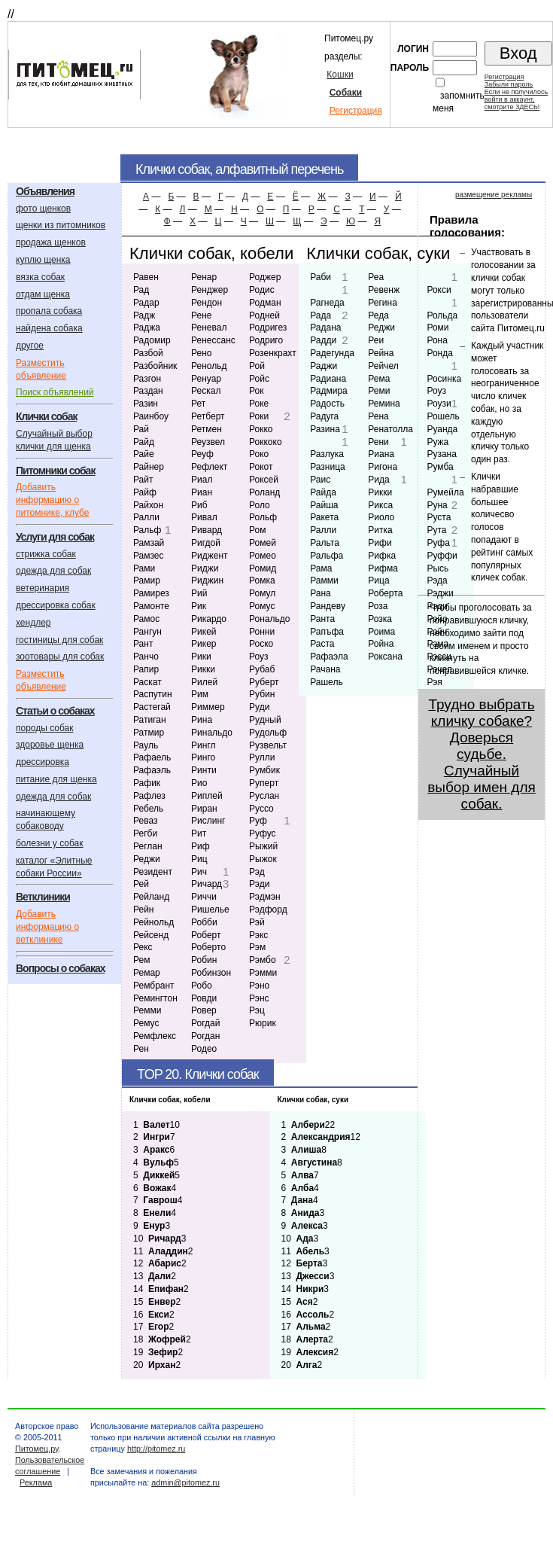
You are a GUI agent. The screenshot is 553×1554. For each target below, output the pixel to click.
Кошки (340, 74)
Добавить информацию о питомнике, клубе (52, 500)
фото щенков (43, 208)
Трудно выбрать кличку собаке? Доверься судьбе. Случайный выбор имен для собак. (481, 754)
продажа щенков (51, 242)
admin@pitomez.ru (185, 1482)
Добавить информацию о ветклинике (47, 927)
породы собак (45, 728)
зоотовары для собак (60, 656)
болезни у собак (50, 843)
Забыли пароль (509, 84)
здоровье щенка (50, 744)
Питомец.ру (36, 1448)
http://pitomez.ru (156, 1448)
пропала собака (49, 311)
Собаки (346, 92)
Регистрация (356, 110)
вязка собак (40, 277)
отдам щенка (43, 294)
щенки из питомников (60, 225)
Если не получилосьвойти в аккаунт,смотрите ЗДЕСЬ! (516, 99)
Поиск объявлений (55, 392)
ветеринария (42, 588)
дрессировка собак (56, 605)
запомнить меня (459, 102)
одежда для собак (53, 570)
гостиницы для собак (59, 640)
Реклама (36, 1482)
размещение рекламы (493, 194)
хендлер (33, 622)
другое (30, 345)
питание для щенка (56, 779)
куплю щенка (43, 259)
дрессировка (42, 762)
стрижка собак (46, 554)
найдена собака (49, 328)
